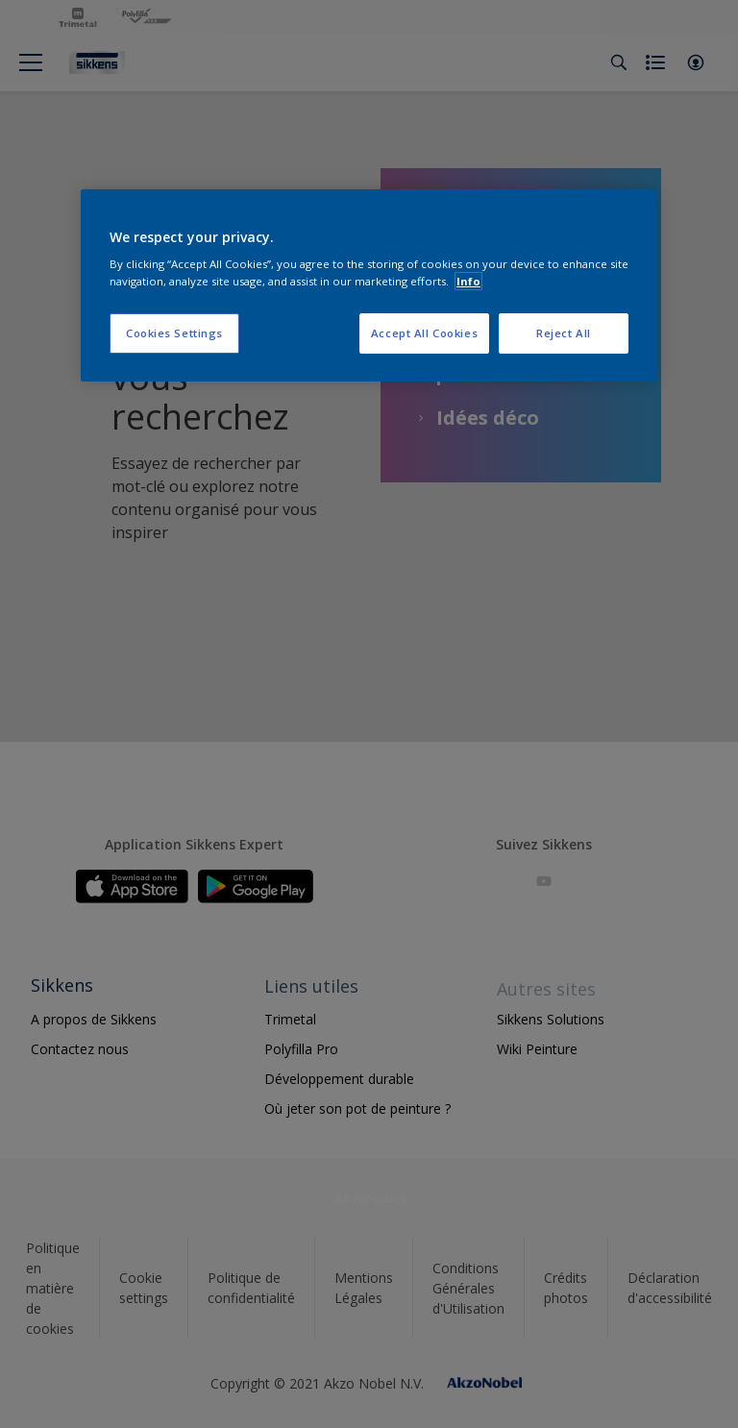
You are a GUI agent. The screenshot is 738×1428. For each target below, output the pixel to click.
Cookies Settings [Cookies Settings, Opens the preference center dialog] (174, 333)
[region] (369, 285)
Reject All (563, 333)
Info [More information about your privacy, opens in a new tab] (468, 281)
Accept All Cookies (424, 333)
